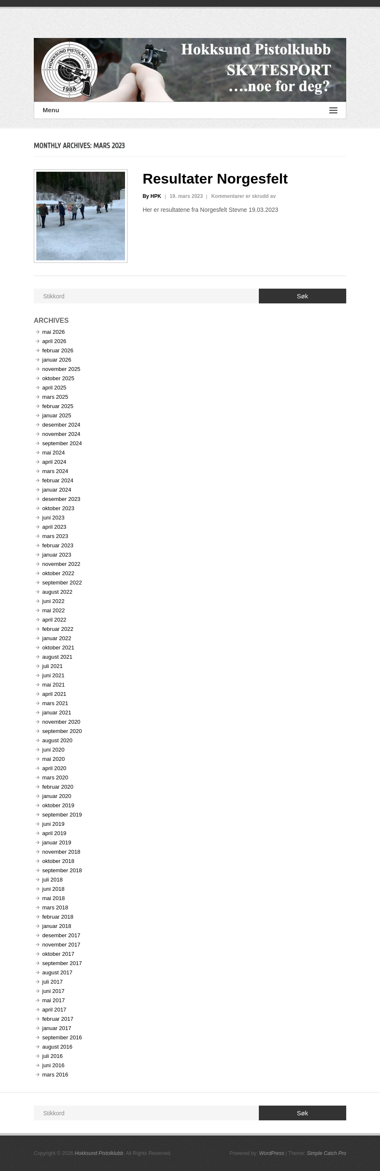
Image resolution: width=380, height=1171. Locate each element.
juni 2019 (53, 824)
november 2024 (61, 434)
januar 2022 (56, 638)
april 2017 (54, 1009)
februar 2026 (57, 350)
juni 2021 (53, 675)
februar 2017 (57, 1019)
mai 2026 (53, 332)
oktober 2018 (58, 861)
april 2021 (54, 694)
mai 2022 (53, 610)
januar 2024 (56, 490)
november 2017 (61, 944)
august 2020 (57, 740)
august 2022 (57, 592)
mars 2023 (55, 536)
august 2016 (57, 1047)
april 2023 (54, 527)
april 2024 (54, 462)
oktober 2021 (58, 647)
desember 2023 (61, 499)
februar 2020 (57, 787)
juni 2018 (53, 889)
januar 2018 (56, 926)
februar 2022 (57, 629)
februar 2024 (57, 480)
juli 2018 (52, 879)
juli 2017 (52, 982)
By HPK (152, 196)
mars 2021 (55, 703)
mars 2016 (55, 1074)
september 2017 (62, 963)
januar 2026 (56, 360)
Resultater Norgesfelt (215, 178)
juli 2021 (52, 666)
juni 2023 (53, 517)
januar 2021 (56, 712)
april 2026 (54, 341)
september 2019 (62, 814)
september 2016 (62, 1037)
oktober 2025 (58, 378)
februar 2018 (57, 917)
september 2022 (62, 582)
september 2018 (62, 870)
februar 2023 (57, 545)
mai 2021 (53, 685)
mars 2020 (55, 777)
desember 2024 (61, 425)
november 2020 (61, 722)
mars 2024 (55, 471)
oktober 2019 (58, 805)
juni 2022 (53, 601)
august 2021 (57, 657)
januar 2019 (56, 842)
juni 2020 (53, 749)
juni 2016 (53, 1065)
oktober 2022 (58, 573)
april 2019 (54, 833)
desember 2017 (61, 935)
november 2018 (61, 852)
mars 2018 (55, 907)
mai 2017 (53, 1000)
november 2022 (61, 564)
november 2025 (61, 369)
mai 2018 (53, 898)
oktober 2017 (58, 954)
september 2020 (62, 731)
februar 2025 (57, 406)
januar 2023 (56, 555)
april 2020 (54, 768)
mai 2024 (53, 452)
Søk (302, 296)
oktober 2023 (58, 508)
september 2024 (62, 443)
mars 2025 (55, 397)
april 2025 (54, 387)
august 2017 (57, 972)
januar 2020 (56, 796)
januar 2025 (56, 415)
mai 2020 (53, 759)
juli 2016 (52, 1056)
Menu (190, 110)
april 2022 (54, 620)
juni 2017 (53, 991)
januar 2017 (56, 1028)
